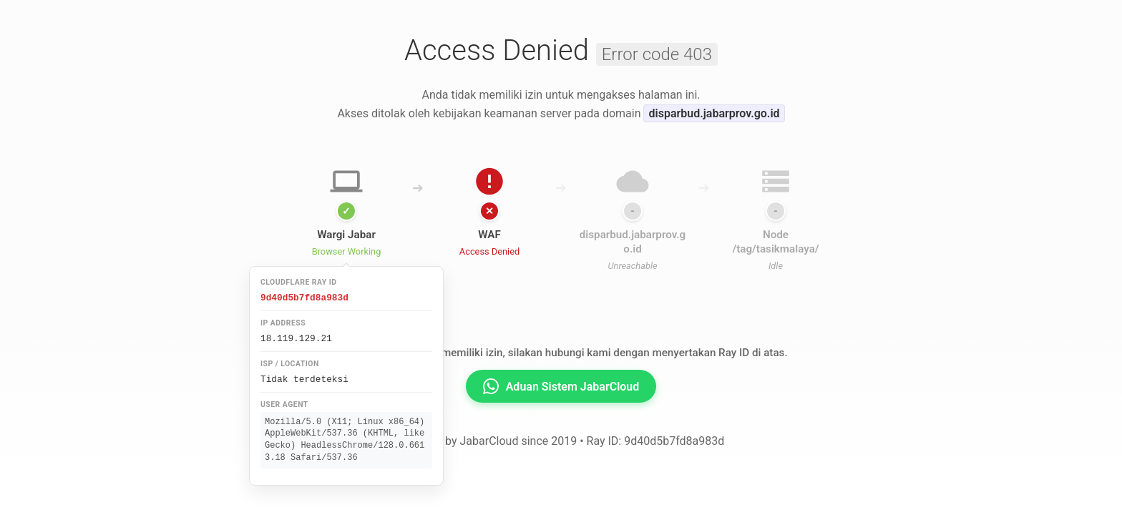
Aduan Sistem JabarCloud (561, 386)
